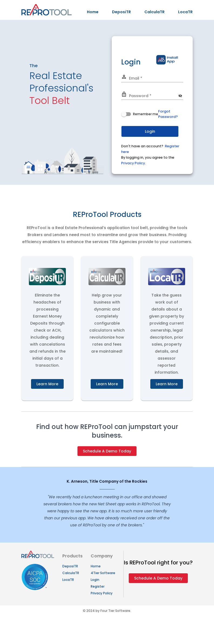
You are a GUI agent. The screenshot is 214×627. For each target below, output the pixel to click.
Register (97, 586)
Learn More (47, 384)
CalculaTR (154, 12)
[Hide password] (180, 96)
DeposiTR (121, 12)
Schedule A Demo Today (107, 451)
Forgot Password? (168, 114)
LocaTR (185, 12)
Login (95, 579)
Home (92, 12)
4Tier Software (103, 573)
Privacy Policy (133, 163)
